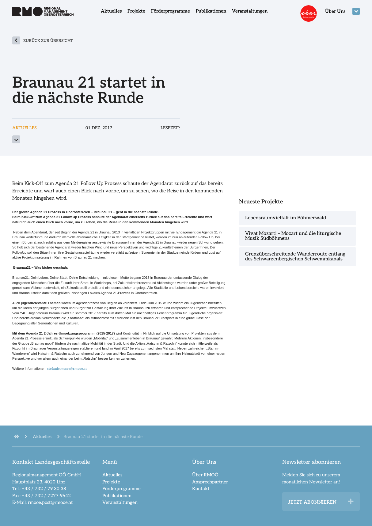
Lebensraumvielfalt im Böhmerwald (285, 218)
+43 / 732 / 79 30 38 (44, 488)
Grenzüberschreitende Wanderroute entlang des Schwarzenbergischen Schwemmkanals (295, 256)
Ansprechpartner (210, 482)
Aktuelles (111, 11)
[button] (351, 501)
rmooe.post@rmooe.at (50, 502)
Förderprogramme (170, 11)
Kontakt (201, 488)
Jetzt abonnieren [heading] (312, 502)
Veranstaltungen (250, 11)
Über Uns (335, 11)
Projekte (136, 11)
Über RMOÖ (205, 475)
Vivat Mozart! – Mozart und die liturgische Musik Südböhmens (293, 236)
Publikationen (211, 11)
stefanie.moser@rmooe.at (67, 369)
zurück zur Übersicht (48, 40)
